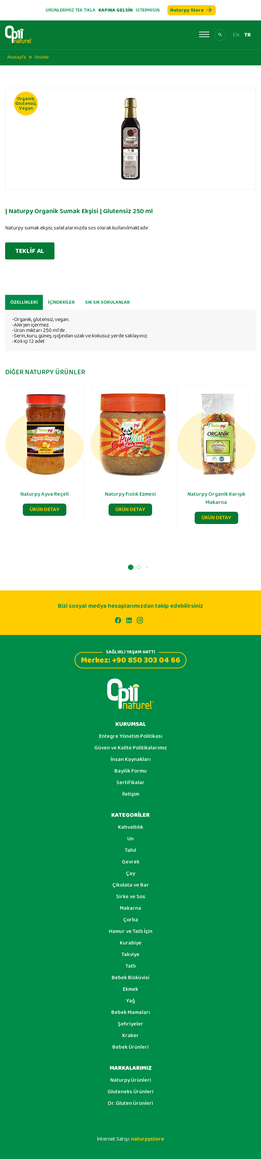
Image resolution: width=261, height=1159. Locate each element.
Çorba (130, 920)
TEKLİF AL (29, 250)
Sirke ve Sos (130, 897)
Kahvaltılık (130, 827)
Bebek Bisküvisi (130, 978)
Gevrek (131, 862)
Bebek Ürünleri (130, 1047)
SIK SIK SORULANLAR (107, 305)
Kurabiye (131, 943)
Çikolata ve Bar (130, 885)
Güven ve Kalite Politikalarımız (130, 748)
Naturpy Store (191, 10)
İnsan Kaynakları (131, 760)
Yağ (130, 1001)
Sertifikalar (130, 783)
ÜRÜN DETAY (45, 513)
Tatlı (131, 966)
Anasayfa (16, 57)
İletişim (130, 794)
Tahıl (130, 850)
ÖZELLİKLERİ (24, 305)
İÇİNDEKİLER (61, 305)
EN (236, 35)
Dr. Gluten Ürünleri (130, 1103)
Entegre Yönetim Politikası (130, 736)
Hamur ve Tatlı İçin (130, 931)
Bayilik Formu (130, 771)
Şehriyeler (130, 1024)
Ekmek (130, 989)
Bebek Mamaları (130, 1013)
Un (130, 839)
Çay (130, 874)
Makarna (130, 908)
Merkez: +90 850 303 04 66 (130, 659)
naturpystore (147, 1139)
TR (247, 35)
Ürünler (42, 57)
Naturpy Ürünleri (130, 1080)
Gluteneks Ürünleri (130, 1092)
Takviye (130, 955)
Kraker (130, 1036)
